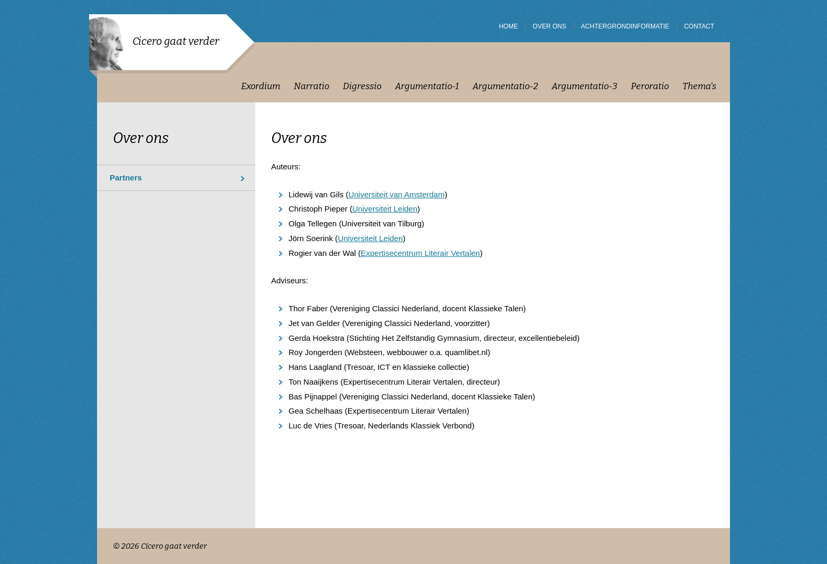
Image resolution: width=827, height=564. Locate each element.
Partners (126, 177)
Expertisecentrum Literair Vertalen (420, 252)
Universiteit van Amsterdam (396, 194)
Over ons (141, 138)
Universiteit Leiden (384, 208)
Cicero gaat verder (175, 41)
